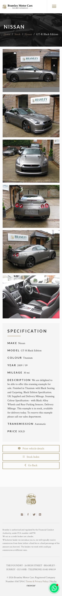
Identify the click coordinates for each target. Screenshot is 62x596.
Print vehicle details (31, 448)
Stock (18, 34)
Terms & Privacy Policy (37, 581)
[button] (54, 588)
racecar (31, 585)
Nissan (28, 34)
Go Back (31, 465)
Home (7, 34)
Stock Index (31, 457)
